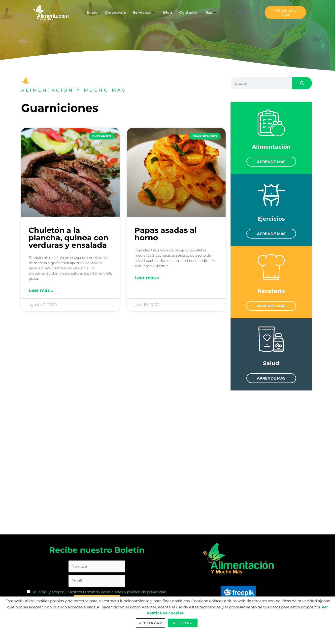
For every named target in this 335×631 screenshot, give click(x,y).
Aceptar (183, 623)
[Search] (302, 83)
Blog (167, 12)
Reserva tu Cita (285, 12)
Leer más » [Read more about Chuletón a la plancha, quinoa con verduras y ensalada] (41, 290)
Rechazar (150, 623)
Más (211, 12)
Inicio (91, 12)
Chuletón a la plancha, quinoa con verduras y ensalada (68, 238)
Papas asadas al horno (165, 234)
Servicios (144, 12)
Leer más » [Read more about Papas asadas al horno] (147, 277)
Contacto (189, 12)
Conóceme (114, 12)
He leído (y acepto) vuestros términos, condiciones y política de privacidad (97, 592)
